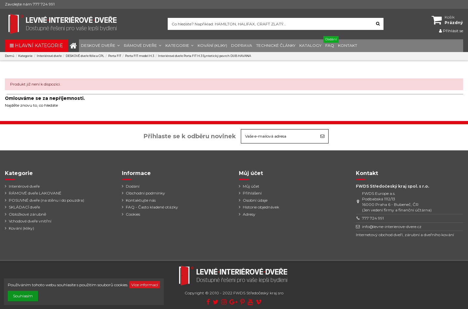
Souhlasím (23, 295)
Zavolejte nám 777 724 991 (30, 4)
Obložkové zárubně (27, 214)
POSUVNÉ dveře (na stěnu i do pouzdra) (46, 200)
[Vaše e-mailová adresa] (279, 136)
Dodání (132, 186)
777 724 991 (373, 218)
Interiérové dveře (24, 186)
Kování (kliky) (21, 228)
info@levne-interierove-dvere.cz (392, 226)
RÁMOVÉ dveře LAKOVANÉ (35, 193)
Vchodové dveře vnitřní (30, 221)
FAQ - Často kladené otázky (152, 207)
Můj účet (251, 186)
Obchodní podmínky (145, 193)
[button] (100, 45)
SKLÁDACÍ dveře (24, 207)
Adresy (249, 214)
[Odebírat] (322, 136)
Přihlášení (252, 193)
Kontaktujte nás (141, 200)
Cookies (133, 214)
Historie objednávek (261, 207)
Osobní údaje (255, 200)
